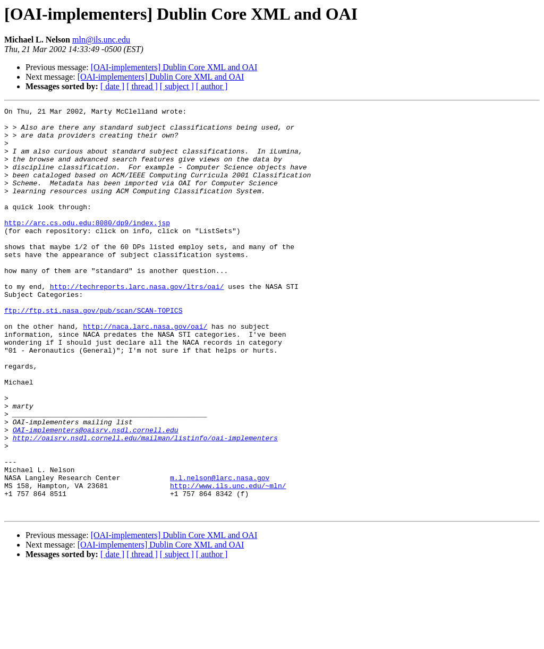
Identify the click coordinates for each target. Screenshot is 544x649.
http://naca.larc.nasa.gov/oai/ (145, 370)
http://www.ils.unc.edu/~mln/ (228, 562)
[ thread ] (142, 86)
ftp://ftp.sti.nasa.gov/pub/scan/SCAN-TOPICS (93, 351)
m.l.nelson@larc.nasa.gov (219, 552)
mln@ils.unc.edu (101, 39)
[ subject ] (177, 86)
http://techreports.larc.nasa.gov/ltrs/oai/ (137, 323)
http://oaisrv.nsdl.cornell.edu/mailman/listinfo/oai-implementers (145, 504)
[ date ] (112, 86)
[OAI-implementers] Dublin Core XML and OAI (174, 67)
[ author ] (212, 86)
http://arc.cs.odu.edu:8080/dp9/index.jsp (87, 246)
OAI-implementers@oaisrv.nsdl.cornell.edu (95, 495)
